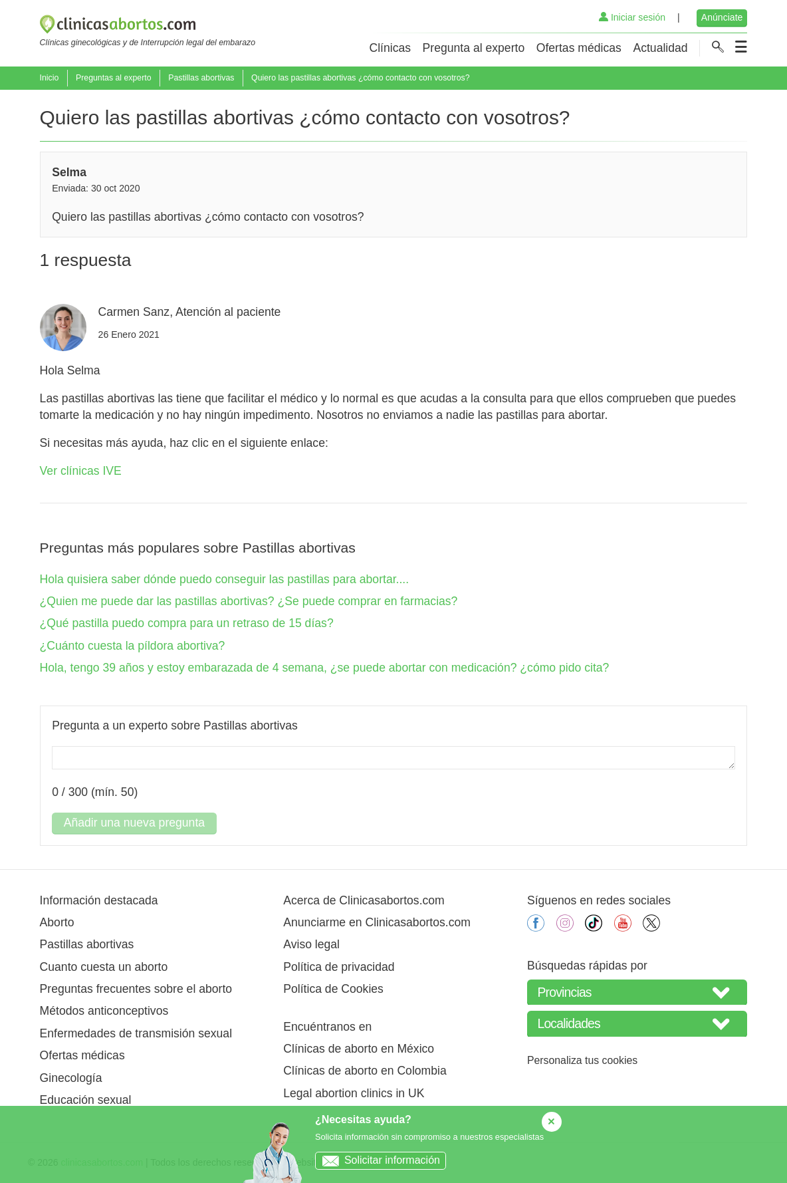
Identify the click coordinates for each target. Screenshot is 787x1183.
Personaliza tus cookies (582, 1060)
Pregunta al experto (474, 48)
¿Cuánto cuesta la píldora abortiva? (132, 645)
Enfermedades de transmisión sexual (136, 1033)
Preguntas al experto (114, 77)
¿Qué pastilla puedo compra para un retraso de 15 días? (187, 623)
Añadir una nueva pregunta (134, 822)
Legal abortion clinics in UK (353, 1093)
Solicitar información (378, 1160)
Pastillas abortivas (201, 77)
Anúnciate (722, 17)
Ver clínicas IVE (81, 470)
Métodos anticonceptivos (104, 1010)
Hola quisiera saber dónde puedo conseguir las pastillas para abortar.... (224, 579)
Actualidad (660, 48)
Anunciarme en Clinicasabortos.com (377, 922)
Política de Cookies (333, 988)
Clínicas (390, 48)
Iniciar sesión (632, 17)
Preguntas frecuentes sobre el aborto (136, 988)
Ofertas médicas (578, 48)
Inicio (49, 77)
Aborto (57, 922)
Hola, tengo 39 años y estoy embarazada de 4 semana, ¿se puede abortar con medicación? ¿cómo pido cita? (325, 667)
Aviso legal (311, 944)
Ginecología (71, 1078)
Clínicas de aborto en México (358, 1048)
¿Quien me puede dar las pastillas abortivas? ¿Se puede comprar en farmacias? (249, 601)
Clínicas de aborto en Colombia (364, 1070)
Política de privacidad (338, 967)
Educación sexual (86, 1100)
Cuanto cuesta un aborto (104, 967)
